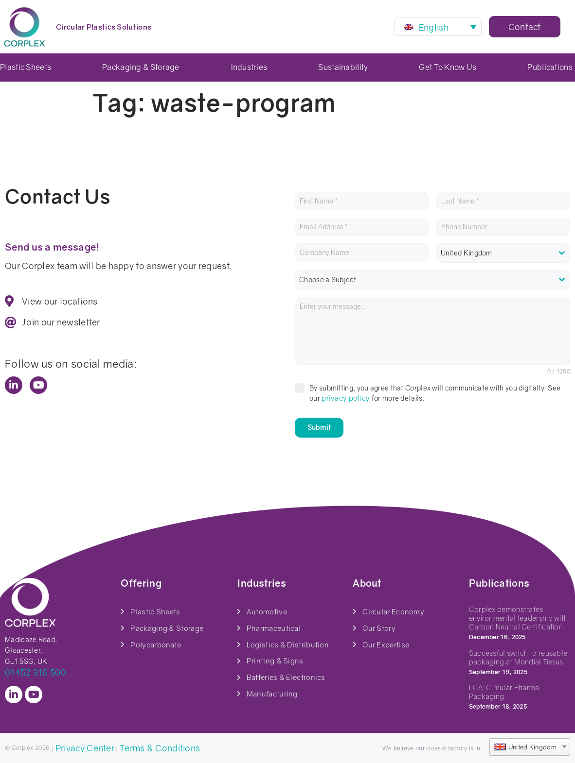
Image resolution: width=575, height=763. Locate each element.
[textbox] (432, 280)
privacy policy (346, 397)
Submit (319, 427)
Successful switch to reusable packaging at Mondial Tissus (518, 655)
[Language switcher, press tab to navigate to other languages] (438, 26)
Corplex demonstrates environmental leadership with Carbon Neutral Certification (518, 617)
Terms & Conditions (160, 746)
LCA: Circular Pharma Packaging (504, 690)
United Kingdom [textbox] (466, 253)
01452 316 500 (35, 671)
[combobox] (503, 253)
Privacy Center (84, 746)
